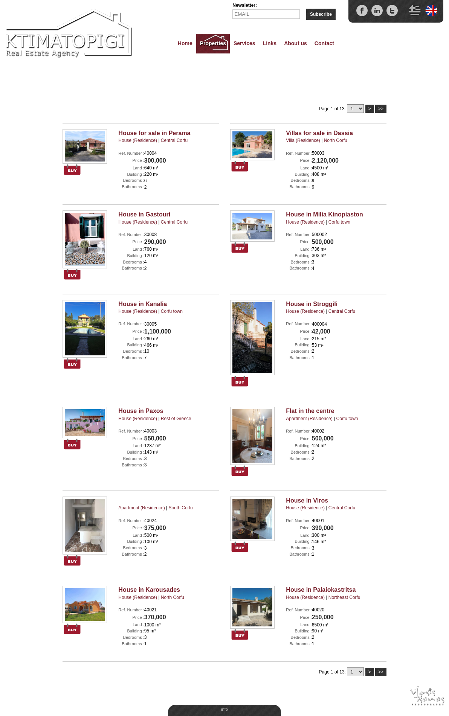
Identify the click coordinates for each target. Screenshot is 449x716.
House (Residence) (137, 140)
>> (380, 108)
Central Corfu (174, 140)
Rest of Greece (176, 418)
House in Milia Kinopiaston (324, 214)
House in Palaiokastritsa (321, 590)
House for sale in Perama (154, 133)
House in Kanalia (142, 304)
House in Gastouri (144, 214)
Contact (324, 43)
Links (270, 43)
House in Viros (307, 500)
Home (185, 43)
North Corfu (335, 140)
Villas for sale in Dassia (319, 133)
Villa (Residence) (303, 140)
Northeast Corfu (344, 597)
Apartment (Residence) (309, 418)
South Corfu (181, 507)
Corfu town (339, 222)
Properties (213, 43)
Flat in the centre (310, 411)
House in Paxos (140, 411)
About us (295, 43)
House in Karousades (149, 590)
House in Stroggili (312, 304)
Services (244, 43)
